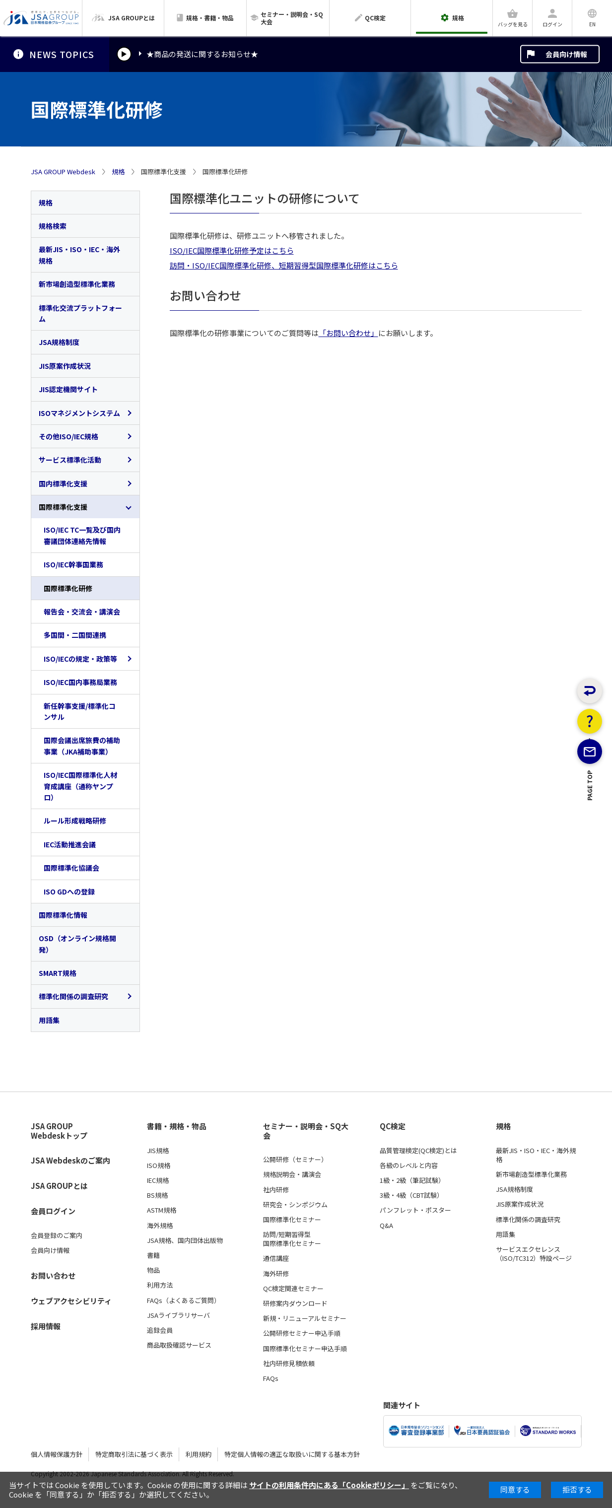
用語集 (49, 1020)
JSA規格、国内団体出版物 (185, 1240)
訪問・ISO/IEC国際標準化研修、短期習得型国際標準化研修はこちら (284, 265)
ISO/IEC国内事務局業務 (80, 682)
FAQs (270, 1378)
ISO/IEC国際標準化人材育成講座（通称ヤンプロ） (80, 786)
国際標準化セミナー (292, 1219)
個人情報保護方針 (56, 1454)
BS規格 (157, 1195)
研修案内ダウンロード (295, 1303)
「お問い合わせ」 (348, 333)
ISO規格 (158, 1165)
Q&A (386, 1225)
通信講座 (276, 1258)
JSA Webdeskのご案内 (70, 1160)
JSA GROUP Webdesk (63, 172)
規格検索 (53, 226)
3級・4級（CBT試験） (411, 1195)
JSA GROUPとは (59, 1185)
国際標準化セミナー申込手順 (305, 1348)
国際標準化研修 (68, 588)
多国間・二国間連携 (75, 635)
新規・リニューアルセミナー (304, 1318)
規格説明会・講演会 (292, 1174)
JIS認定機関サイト (68, 389)
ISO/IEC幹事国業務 (73, 564)
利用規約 (198, 1454)
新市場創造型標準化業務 (77, 284)
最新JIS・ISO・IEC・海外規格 (79, 254)
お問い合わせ (53, 1275)
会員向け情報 (566, 54)
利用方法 (160, 1285)
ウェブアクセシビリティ (71, 1301)
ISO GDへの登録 (69, 891)
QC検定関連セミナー (293, 1288)
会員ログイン (53, 1211)
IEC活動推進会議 (70, 844)
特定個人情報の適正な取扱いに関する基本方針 (292, 1454)
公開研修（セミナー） (295, 1159)
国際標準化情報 (63, 915)
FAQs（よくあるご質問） (183, 1300)
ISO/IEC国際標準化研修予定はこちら (232, 250)
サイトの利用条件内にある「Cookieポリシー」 (329, 1485)
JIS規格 (158, 1150)
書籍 (153, 1255)
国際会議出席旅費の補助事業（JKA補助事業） (82, 745)
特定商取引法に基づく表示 (134, 1454)
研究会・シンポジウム (295, 1204)
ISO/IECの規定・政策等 (80, 659)
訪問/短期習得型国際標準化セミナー (292, 1239)
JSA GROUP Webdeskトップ (59, 1131)
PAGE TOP (590, 827)
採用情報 (46, 1326)
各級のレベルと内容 (409, 1165)
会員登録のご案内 (56, 1235)
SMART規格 (57, 973)
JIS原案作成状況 (65, 366)
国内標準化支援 (63, 483)
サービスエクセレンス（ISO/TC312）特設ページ (534, 1254)
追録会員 (160, 1330)
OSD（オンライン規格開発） (77, 943)
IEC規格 (158, 1180)
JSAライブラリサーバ (178, 1315)
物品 (153, 1270)
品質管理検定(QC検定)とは (418, 1150)
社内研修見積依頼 (289, 1363)
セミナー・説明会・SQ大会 (305, 1131)
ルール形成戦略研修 (75, 820)
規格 (118, 172)
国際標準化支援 (63, 507)
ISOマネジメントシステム (79, 413)
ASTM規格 (161, 1210)
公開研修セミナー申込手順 (301, 1333)
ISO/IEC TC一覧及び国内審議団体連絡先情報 (82, 535)
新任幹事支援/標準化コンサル (80, 711)
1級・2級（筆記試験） (412, 1180)
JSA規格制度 (59, 342)
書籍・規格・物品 (176, 1126)
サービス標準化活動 (70, 460)
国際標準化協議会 (71, 868)
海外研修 (276, 1273)
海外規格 (160, 1225)
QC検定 (393, 1126)
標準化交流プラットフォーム (80, 313)
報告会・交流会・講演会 (82, 612)
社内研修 (276, 1189)
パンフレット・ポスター (415, 1210)
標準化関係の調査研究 (73, 996)
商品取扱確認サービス (179, 1345)
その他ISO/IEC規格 (68, 436)
